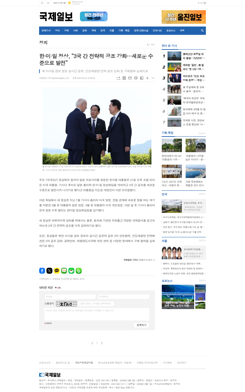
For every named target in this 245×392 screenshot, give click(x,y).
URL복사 (118, 78)
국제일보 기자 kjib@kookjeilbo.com (54, 77)
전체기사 (46, 30)
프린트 (135, 78)
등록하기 (141, 325)
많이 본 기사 (169, 46)
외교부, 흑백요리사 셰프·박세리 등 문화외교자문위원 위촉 (184, 268)
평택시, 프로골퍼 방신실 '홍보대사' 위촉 (181, 263)
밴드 (79, 271)
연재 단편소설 (141, 30)
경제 (66, 30)
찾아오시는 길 (63, 362)
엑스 (49, 271)
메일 (130, 78)
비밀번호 (103, 296)
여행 (182, 30)
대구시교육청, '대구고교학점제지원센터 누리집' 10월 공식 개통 (184, 217)
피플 (112, 30)
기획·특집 (167, 133)
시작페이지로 (42, 3)
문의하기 (181, 362)
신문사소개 (44, 362)
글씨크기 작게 (153, 78)
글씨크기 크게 (147, 78)
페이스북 (42, 271)
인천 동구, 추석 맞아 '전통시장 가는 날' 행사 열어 (184, 227)
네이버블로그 (64, 271)
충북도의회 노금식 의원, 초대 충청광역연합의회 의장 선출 (184, 273)
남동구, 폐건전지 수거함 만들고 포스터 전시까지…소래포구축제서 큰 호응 (184, 222)
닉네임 (49, 296)
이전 (92, 343)
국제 (93, 30)
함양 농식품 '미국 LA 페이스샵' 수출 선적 (182, 232)
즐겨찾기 (48, 3)
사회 (75, 30)
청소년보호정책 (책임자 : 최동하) (115, 362)
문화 (84, 30)
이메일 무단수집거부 (147, 362)
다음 (102, 343)
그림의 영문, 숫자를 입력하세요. (95, 303)
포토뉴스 (170, 30)
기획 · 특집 (124, 30)
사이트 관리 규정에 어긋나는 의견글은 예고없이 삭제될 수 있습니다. (80, 310)
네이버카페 (71, 271)
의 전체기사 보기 (137, 259)
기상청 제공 (76, 4)
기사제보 (167, 362)
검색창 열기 (202, 31)
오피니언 (157, 30)
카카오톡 (57, 271)
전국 (102, 30)
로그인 (200, 3)
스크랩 (141, 78)
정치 (57, 30)
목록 (124, 78)
